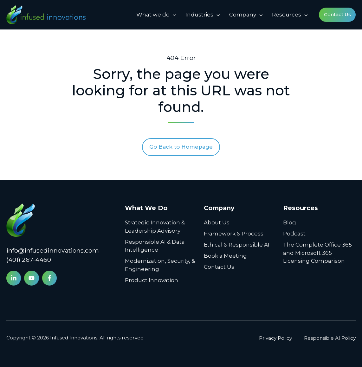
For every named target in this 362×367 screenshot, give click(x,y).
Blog (289, 222)
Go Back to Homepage (181, 147)
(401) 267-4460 (28, 259)
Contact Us (337, 14)
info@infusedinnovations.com (52, 250)
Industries (199, 14)
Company (242, 14)
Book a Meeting (225, 256)
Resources (286, 14)
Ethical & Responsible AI (236, 244)
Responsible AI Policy (330, 338)
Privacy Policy (275, 338)
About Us (216, 222)
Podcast (294, 233)
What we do (153, 14)
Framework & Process (233, 233)
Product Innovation (151, 280)
